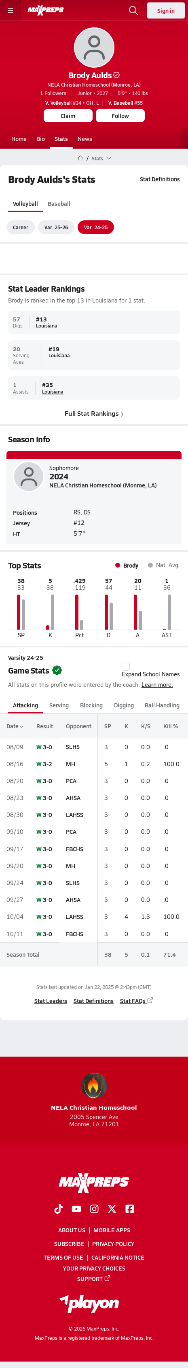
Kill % (170, 726)
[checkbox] (126, 667)
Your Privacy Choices (94, 1268)
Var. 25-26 (56, 227)
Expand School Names (151, 670)
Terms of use (63, 1258)
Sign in (166, 10)
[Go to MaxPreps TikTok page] (58, 1209)
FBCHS (74, 849)
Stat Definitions (160, 179)
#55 (125, 102)
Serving (59, 705)
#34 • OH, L (72, 102)
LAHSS (74, 814)
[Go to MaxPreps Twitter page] (112, 1209)
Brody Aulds (94, 75)
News (85, 139)
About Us (71, 1230)
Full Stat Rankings (94, 413)
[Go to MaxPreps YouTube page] (76, 1209)
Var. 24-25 (96, 227)
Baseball (59, 203)
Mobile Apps (111, 1230)
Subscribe (69, 1243)
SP (107, 726)
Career (20, 227)
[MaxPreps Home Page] (80, 158)
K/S (145, 726)
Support (94, 1279)
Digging (124, 705)
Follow (120, 116)
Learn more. (157, 684)
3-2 (47, 764)
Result (44, 726)
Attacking (25, 705)
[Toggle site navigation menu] (10, 10)
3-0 (47, 747)
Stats (61, 139)
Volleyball (25, 203)
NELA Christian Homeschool (94, 1092)
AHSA (73, 798)
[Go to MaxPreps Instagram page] (94, 1209)
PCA (71, 781)
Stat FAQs (137, 1000)
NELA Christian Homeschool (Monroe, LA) (94, 84)
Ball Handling (162, 705)
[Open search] (133, 10)
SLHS (73, 747)
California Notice (117, 1258)
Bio (40, 139)
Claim (68, 116)
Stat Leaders (50, 1000)
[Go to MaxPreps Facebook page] (130, 1209)
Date (14, 726)
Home (19, 139)
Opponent (78, 726)
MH (70, 764)
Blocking (91, 705)
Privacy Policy (113, 1243)
